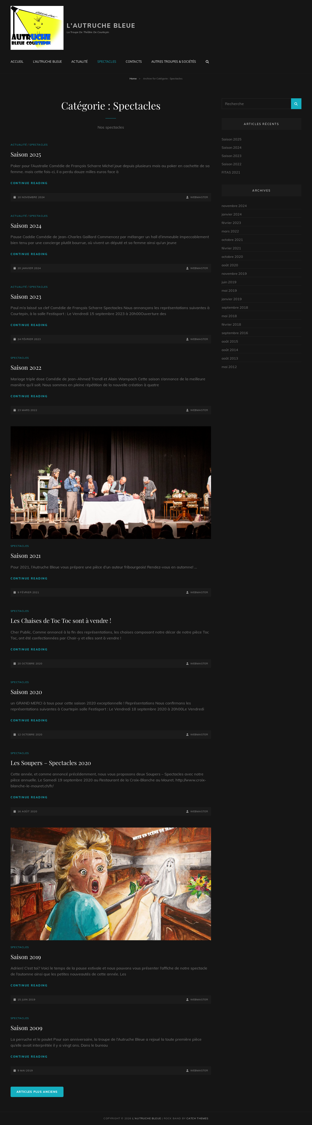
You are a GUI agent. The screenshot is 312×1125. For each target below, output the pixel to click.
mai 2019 (229, 290)
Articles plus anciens (37, 1091)
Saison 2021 (26, 555)
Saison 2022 (26, 367)
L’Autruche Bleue (47, 62)
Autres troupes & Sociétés (173, 62)
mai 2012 (229, 367)
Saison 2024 (26, 225)
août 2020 (230, 265)
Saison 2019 (26, 957)
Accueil (17, 62)
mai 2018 (229, 316)
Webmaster (199, 197)
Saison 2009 (26, 1028)
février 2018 (231, 324)
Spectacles (106, 62)
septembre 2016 (235, 333)
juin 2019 (229, 282)
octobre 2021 (232, 240)
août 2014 (230, 350)
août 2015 (230, 341)
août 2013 (230, 358)
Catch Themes (197, 1118)
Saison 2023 (26, 296)
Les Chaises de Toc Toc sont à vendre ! (61, 620)
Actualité (79, 62)
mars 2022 (230, 231)
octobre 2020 (232, 256)
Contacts (134, 62)
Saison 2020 (26, 692)
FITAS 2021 (231, 172)
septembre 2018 (235, 307)
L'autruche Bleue (101, 25)
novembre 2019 (234, 273)
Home (133, 78)
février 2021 (231, 248)
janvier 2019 (232, 299)
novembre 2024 (234, 206)
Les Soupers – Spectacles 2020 (51, 763)
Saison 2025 (26, 154)
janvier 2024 (232, 214)
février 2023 (231, 223)
